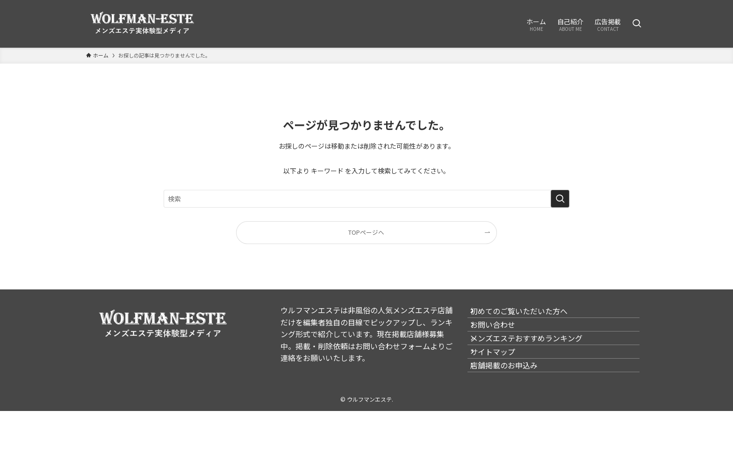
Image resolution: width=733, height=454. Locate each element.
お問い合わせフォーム (392, 346)
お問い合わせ (501, 337)
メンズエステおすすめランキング (535, 359)
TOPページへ (366, 232)
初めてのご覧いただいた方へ (527, 315)
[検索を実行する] (560, 199)
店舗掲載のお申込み (512, 404)
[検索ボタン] (636, 24)
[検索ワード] (366, 199)
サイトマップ (501, 381)
